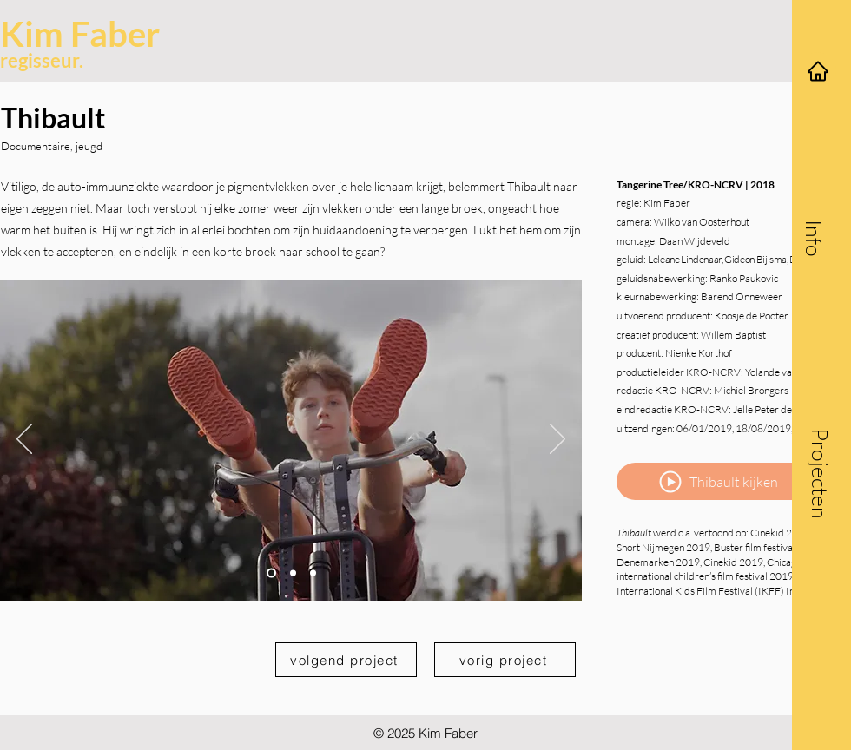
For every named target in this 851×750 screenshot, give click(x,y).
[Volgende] (557, 440)
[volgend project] (346, 659)
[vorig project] (505, 659)
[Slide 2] (293, 572)
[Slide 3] (313, 572)
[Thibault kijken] (718, 481)
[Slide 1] (271, 572)
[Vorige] (24, 440)
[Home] (817, 70)
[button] (814, 238)
